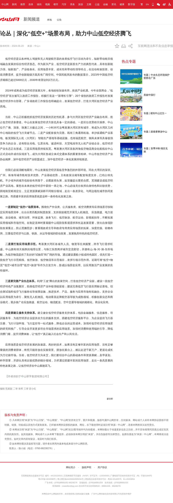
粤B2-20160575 (114, 479)
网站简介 (70, 467)
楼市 (56, 4)
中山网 (5, 4)
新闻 (14, 4)
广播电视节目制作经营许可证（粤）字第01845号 (131, 476)
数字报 (131, 4)
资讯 (113, 4)
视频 (47, 4)
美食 (72, 4)
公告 (59, 20)
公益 (97, 4)
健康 (122, 4)
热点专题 (129, 61)
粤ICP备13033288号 (47, 479)
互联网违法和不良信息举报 (155, 45)
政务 (31, 4)
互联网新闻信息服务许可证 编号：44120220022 (41, 476)
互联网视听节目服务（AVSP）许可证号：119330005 (86, 476)
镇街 (39, 4)
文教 (89, 4)
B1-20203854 (129, 479)
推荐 (22, 4)
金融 (105, 4)
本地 (49, 20)
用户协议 (102, 467)
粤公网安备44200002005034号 (70, 479)
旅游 (80, 4)
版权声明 (86, 467)
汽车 (64, 4)
